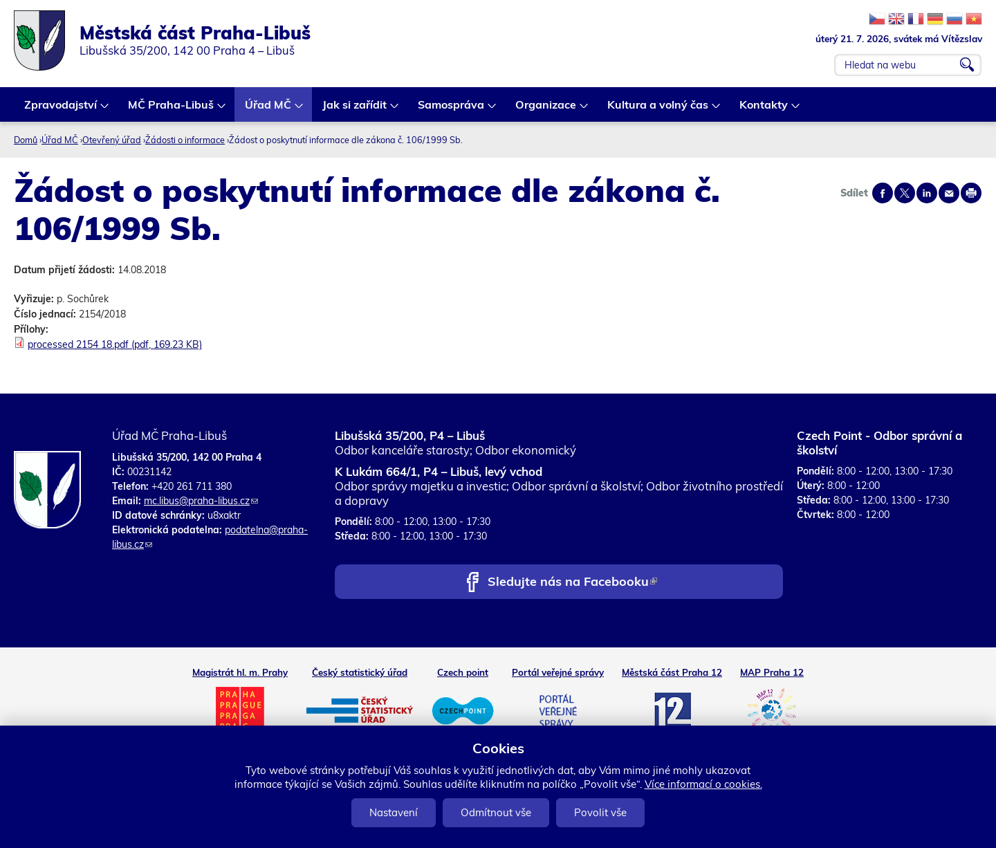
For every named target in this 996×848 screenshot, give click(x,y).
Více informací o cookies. (703, 784)
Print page (971, 193)
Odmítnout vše (496, 812)
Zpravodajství (61, 110)
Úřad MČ (268, 110)
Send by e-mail (949, 193)
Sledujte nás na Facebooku (572, 582)
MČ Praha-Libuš (171, 110)
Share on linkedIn (926, 193)
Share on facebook (882, 193)
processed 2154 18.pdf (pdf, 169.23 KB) (115, 344)
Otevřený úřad (111, 139)
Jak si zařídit (355, 110)
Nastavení (393, 812)
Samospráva (451, 110)
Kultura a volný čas (658, 110)
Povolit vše (600, 812)
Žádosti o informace (185, 139)
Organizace (546, 110)
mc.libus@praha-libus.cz (201, 501)
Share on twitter (904, 193)
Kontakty (764, 110)
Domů (25, 139)
